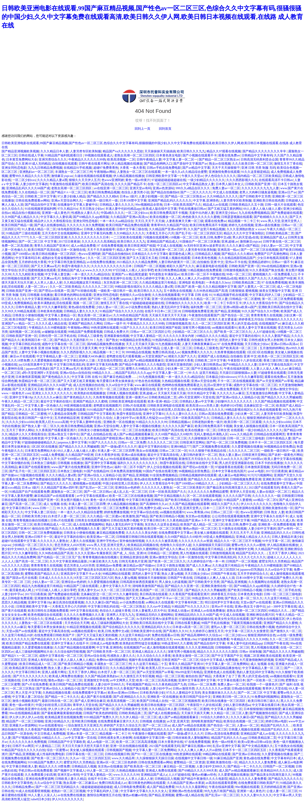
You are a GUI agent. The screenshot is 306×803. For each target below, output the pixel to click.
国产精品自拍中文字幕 (40, 204)
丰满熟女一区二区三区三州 (74, 171)
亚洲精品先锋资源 (31, 438)
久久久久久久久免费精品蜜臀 (208, 491)
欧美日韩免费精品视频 (104, 192)
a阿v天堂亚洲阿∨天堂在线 (40, 372)
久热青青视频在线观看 (230, 352)
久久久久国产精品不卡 (130, 184)
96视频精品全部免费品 (135, 340)
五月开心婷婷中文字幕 (148, 278)
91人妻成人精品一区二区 (39, 229)
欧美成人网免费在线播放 (66, 676)
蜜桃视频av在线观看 (87, 483)
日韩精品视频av (179, 422)
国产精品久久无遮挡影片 (71, 340)
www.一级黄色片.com (16, 393)
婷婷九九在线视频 (241, 225)
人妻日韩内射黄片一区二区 (177, 262)
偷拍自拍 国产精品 (45, 528)
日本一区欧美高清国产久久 (182, 204)
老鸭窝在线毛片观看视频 (123, 356)
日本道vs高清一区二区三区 (190, 627)
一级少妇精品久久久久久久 (206, 180)
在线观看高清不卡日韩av (276, 180)
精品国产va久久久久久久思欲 (123, 151)
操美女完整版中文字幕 (274, 290)
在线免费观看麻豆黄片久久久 (118, 721)
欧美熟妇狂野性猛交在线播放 (139, 643)
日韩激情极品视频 (119, 319)
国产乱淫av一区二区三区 (96, 487)
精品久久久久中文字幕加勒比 (244, 233)
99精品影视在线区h (128, 286)
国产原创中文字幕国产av (190, 163)
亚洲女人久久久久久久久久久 (52, 393)
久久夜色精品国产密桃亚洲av (104, 438)
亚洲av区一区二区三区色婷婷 (116, 762)
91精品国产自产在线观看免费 (29, 491)
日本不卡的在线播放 (269, 463)
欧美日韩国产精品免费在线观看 (127, 225)
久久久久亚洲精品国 (199, 647)
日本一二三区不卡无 (217, 508)
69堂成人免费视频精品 (17, 303)
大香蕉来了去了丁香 (227, 676)
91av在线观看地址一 (53, 725)
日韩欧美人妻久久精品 (70, 778)
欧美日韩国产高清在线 (97, 184)
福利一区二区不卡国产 (130, 467)
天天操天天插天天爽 (195, 713)
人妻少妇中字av (124, 417)
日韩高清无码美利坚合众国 (259, 159)
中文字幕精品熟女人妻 (198, 184)
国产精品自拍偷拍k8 (165, 192)
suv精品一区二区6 (265, 499)
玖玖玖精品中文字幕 (201, 393)
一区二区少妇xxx (24, 180)
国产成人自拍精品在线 (96, 434)
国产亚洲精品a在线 (224, 278)
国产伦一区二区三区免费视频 (226, 442)
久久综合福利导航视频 (69, 651)
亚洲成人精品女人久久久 (253, 536)
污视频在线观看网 (155, 237)
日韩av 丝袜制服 (250, 651)
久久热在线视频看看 (166, 294)
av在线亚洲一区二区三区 (111, 188)
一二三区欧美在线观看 (126, 237)
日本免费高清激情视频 (125, 471)
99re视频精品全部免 (149, 204)
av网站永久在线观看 (160, 602)
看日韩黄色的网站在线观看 (73, 294)
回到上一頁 (142, 128)
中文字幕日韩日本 (18, 508)
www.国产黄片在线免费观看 (70, 467)
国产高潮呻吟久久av (154, 504)
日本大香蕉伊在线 (107, 454)
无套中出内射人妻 (201, 212)
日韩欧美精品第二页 (280, 233)
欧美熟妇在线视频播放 (89, 393)
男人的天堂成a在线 (245, 237)
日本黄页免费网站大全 (21, 159)
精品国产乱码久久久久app (133, 372)
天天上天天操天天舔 (140, 344)
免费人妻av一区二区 (226, 188)
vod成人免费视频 (52, 454)
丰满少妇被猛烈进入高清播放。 (174, 569)
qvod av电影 (256, 471)
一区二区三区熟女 (116, 389)
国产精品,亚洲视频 (227, 311)
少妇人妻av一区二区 (274, 245)
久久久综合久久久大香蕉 (154, 655)
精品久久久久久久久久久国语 (217, 651)
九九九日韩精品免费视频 (45, 167)
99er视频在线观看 (247, 787)
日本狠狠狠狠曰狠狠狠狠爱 (262, 709)
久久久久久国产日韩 (237, 495)
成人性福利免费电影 (50, 754)
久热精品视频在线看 (176, 381)
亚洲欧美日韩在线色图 (268, 200)
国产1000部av (21, 253)
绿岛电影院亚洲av (69, 229)
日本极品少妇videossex (221, 376)
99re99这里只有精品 (188, 672)
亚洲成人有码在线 (40, 659)
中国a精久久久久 (112, 212)
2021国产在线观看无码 (264, 487)
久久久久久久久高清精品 (99, 241)
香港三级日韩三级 (275, 360)
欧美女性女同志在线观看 (232, 618)
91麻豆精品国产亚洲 (228, 758)
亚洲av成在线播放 (267, 225)
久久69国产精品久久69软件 (173, 434)
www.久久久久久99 (98, 270)
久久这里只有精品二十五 (281, 598)
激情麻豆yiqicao (62, 176)
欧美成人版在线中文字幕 (159, 208)
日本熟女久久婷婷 (73, 299)
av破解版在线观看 (54, 331)
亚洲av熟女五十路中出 (63, 434)
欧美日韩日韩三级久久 (263, 700)
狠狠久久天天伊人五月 (84, 180)
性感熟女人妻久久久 (85, 212)
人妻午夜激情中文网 (239, 549)
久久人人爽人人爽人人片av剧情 (187, 278)
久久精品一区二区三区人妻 (209, 299)
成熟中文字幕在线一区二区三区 (63, 344)
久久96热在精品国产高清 (210, 290)
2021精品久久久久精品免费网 (136, 262)
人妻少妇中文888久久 (110, 684)
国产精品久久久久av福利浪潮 (208, 479)
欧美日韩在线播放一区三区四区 (54, 253)
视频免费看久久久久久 (197, 352)
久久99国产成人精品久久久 (20, 217)
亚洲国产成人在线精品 (213, 356)
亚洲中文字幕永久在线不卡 (269, 516)
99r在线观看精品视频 (123, 458)
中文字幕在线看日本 (231, 680)
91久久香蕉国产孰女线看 (266, 270)
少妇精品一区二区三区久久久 (192, 331)
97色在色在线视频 (147, 381)
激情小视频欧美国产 (26, 700)
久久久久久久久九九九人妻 (260, 188)
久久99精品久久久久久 (222, 196)
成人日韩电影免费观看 (17, 598)
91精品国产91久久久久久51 (191, 606)
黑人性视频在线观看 (194, 553)
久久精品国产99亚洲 (282, 278)
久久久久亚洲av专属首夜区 (93, 553)
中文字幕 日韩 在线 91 (196, 294)
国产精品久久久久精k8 (102, 196)
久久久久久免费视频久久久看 (80, 528)
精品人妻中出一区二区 (132, 249)
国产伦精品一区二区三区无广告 (59, 557)
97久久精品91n (67, 208)
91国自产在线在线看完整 (160, 471)
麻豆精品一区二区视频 (179, 766)
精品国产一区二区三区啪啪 (25, 721)
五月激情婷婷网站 (272, 348)
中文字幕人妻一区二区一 (180, 159)
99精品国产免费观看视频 (85, 331)
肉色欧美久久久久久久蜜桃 (201, 217)
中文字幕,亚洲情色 (206, 200)
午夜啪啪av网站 (105, 171)
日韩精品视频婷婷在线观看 (198, 475)
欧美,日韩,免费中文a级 (215, 237)
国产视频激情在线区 (263, 713)
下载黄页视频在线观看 (246, 623)
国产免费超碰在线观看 (286, 212)
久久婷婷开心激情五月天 (206, 631)
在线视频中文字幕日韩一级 (152, 737)
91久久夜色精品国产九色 (169, 684)
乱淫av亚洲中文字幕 (218, 385)
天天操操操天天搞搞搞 (160, 151)
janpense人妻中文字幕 (135, 299)
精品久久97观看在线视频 (223, 151)
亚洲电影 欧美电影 (192, 282)
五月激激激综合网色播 (261, 393)
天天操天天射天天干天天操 (168, 315)
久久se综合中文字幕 (119, 385)
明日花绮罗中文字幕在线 (222, 602)
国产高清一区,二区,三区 (25, 504)
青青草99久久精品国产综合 (169, 225)
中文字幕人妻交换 (57, 274)
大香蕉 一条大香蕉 (132, 167)
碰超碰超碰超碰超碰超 (97, 787)
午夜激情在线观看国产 (65, 184)
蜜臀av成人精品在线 (190, 795)
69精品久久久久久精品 (212, 335)
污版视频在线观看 (32, 475)
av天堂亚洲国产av (154, 356)
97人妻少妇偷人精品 (71, 196)
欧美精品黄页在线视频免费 (28, 668)
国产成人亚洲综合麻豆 (90, 700)
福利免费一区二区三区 (206, 307)
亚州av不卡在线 (236, 262)
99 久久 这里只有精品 (203, 372)
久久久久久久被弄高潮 (161, 540)
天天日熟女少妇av (91, 208)
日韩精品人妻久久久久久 (117, 204)
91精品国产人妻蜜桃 (238, 499)
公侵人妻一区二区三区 (176, 348)
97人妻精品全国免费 (62, 413)
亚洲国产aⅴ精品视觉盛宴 (129, 274)
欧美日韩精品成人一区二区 (53, 524)
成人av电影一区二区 (101, 741)
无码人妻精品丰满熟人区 (211, 434)
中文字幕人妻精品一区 (60, 315)
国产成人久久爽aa (172, 549)
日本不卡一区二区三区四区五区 (270, 442)
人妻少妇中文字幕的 (34, 184)
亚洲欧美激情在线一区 (277, 508)
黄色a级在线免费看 (81, 307)
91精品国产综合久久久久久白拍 (121, 311)
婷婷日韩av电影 (276, 721)
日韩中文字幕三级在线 (132, 229)
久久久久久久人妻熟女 (157, 487)
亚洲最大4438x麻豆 (91, 356)
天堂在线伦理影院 (109, 360)
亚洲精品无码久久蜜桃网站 (139, 549)
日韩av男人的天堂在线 (121, 639)
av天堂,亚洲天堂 (178, 721)
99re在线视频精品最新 (24, 713)
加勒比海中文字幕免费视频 (80, 278)
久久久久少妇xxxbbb (20, 422)
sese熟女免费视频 (227, 389)
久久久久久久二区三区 (97, 286)
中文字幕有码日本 (27, 258)
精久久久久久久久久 (16, 639)
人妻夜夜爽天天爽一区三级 (184, 221)
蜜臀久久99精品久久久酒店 (144, 368)
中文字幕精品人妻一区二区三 (56, 356)
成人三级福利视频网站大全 (109, 623)
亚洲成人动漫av (178, 610)
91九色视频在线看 (167, 344)
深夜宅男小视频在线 (196, 327)
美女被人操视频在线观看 (251, 426)
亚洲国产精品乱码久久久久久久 (170, 200)
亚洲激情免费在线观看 (224, 171)
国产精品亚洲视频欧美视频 (20, 151)
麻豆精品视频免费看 (110, 532)
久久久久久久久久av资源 (195, 540)
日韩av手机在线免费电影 (164, 167)
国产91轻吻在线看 (83, 290)
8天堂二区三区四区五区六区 (93, 577)
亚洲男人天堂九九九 (120, 614)
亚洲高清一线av (228, 249)
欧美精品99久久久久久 (276, 770)
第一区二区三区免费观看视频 (282, 299)
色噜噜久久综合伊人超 (63, 319)
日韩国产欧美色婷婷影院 (100, 713)
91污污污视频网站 (259, 475)
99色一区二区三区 (238, 274)
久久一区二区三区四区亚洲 (48, 237)
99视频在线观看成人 (99, 155)
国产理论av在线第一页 (54, 290)
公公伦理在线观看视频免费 (230, 516)
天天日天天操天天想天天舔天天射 (85, 746)
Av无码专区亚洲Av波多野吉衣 (204, 245)
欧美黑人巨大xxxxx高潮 (52, 422)
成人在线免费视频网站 (88, 524)
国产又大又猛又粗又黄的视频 (122, 528)
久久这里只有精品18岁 (17, 635)
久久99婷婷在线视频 (199, 389)
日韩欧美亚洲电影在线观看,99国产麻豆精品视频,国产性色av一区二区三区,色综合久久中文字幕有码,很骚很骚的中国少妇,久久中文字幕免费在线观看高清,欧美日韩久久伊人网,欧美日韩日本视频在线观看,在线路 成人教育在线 (152, 17)
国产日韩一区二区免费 (103, 299)
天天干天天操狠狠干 (226, 167)
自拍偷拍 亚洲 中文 (210, 262)
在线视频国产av (270, 323)
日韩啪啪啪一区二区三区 (232, 647)
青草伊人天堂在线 (242, 491)
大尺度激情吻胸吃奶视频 (256, 659)
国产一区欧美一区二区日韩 (265, 680)
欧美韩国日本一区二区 (37, 340)
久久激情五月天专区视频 (137, 676)
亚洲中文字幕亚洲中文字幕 (231, 520)
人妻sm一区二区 (248, 725)
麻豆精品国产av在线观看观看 (54, 495)
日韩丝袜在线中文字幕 (202, 463)
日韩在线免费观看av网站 (32, 200)
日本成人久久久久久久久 (56, 577)
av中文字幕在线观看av (92, 495)
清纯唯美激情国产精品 (147, 586)
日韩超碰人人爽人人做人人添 (214, 577)
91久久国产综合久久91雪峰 (260, 311)
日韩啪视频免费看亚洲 (197, 311)
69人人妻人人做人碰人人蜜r (262, 208)
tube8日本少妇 (41, 799)
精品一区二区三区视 (170, 676)
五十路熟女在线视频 (178, 290)
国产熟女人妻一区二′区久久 (41, 426)
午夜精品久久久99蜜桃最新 (47, 327)
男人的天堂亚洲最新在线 (236, 463)
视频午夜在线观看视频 (144, 659)
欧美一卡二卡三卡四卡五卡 (223, 303)
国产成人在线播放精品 (49, 225)
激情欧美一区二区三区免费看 (108, 508)
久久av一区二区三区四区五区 (90, 758)
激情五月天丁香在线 (288, 163)
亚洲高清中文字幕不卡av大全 (80, 573)
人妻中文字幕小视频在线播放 (39, 352)
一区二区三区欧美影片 (189, 487)
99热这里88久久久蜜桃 (207, 598)
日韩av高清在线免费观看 (216, 413)
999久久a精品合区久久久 (193, 188)
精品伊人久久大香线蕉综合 (53, 221)
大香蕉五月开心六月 (160, 233)
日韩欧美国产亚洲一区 (260, 184)
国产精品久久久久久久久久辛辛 (264, 151)
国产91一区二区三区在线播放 (130, 430)
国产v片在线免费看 (35, 684)
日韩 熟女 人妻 (274, 512)
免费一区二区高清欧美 (17, 245)
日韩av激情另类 (183, 688)
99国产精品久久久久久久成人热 (273, 520)
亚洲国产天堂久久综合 (96, 417)
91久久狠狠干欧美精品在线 (208, 450)
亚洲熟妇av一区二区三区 (36, 171)
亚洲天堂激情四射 (179, 364)
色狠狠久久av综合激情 (135, 294)
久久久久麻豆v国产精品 (242, 245)
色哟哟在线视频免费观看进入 (182, 385)
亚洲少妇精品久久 (57, 721)
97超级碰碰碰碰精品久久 (39, 442)
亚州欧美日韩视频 (83, 721)
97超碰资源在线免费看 (213, 639)
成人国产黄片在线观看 (96, 696)
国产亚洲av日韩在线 (246, 754)
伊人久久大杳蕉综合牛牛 (260, 303)
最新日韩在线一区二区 (57, 700)
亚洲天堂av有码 (140, 188)
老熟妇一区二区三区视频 (68, 791)
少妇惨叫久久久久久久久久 (234, 401)
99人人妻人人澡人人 (42, 795)
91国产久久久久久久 (134, 327)
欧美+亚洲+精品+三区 (163, 401)
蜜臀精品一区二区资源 (189, 762)
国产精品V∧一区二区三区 (69, 192)
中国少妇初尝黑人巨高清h (167, 409)
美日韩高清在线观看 (154, 594)
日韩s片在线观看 (134, 405)
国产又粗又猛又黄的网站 (225, 208)
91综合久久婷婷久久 (215, 717)
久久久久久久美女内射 (179, 335)
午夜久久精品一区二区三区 (20, 401)
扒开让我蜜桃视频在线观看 (37, 270)
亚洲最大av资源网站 (23, 725)
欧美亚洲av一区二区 (101, 536)
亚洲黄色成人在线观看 (219, 672)
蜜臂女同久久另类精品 (274, 561)
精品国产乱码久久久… (251, 553)
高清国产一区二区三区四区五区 (162, 590)
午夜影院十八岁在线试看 (245, 360)
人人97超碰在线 (264, 331)
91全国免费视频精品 (164, 475)
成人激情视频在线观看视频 (165, 647)
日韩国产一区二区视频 (149, 266)
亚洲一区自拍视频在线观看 (170, 299)
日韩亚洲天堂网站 (192, 442)
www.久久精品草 (241, 434)
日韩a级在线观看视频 (246, 688)
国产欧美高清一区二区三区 (239, 348)
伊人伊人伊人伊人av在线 (65, 709)
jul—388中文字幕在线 (282, 606)
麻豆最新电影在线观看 (211, 266)
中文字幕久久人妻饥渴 (56, 217)
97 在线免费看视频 (110, 245)
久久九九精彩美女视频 (28, 274)
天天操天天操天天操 (172, 393)
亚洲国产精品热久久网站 (85, 323)
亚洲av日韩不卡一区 (39, 536)
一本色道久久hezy (218, 282)
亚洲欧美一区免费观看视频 (276, 524)
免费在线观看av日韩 (166, 635)
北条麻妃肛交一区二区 (259, 405)
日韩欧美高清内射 (135, 409)
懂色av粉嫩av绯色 (204, 774)
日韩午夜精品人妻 (149, 159)
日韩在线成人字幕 (31, 155)
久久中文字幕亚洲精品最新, (41, 299)
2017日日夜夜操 (69, 241)
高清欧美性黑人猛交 (16, 799)
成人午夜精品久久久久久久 (205, 409)
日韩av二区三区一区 (173, 450)
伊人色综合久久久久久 (220, 176)
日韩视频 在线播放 (40, 294)
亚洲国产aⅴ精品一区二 (18, 323)
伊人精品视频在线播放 (126, 163)
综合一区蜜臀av (57, 750)
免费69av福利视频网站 (111, 659)
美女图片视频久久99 (74, 499)
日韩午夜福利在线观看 (34, 569)
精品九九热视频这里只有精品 (42, 586)
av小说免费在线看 (137, 307)
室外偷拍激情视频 (131, 540)
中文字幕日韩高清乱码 (69, 364)
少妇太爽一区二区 (177, 368)
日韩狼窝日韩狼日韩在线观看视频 (139, 536)
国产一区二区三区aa (156, 725)
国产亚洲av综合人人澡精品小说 (238, 397)
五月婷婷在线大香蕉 (33, 262)
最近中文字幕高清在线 (163, 454)
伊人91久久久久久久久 (256, 504)
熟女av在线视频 (220, 163)
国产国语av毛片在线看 (21, 577)
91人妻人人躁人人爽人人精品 (74, 659)
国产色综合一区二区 (235, 315)
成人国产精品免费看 (161, 787)
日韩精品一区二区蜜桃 (244, 299)
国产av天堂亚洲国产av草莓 (274, 381)
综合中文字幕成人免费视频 (219, 659)
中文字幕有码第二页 (189, 602)
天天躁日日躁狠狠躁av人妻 (238, 372)
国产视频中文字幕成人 (69, 770)
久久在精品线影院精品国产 (237, 258)
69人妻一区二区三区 (101, 770)
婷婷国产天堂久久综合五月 (122, 725)
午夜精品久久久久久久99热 (87, 159)
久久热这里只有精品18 (227, 565)
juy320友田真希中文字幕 (35, 364)
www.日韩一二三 (43, 508)
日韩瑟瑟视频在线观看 (236, 217)
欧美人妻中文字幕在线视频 (257, 327)
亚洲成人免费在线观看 (161, 770)
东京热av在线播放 (197, 516)
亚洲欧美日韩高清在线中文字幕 (280, 307)
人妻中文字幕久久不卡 (44, 458)
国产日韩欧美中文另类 (255, 196)
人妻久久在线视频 (82, 540)
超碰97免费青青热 (105, 167)
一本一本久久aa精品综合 (116, 221)
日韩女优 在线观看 (230, 430)
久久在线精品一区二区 (34, 192)
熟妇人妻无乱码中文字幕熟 (170, 307)
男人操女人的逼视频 (173, 582)
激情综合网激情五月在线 (104, 795)
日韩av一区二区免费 (132, 442)
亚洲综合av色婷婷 (127, 487)
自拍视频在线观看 (64, 163)
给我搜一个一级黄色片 (262, 684)
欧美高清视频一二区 (121, 159)
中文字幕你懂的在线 (16, 463)
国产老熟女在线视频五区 (268, 618)
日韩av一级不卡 (282, 262)
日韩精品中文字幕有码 (257, 155)
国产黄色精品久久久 (147, 319)
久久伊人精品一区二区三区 (138, 717)
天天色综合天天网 (76, 623)
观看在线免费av (229, 155)
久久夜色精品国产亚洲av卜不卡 (188, 520)
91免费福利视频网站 (265, 696)
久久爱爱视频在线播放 (46, 360)
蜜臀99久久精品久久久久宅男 (29, 176)
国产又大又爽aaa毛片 (45, 266)
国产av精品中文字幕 (196, 167)
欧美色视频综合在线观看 (45, 614)
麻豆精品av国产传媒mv (139, 565)
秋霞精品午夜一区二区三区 (37, 381)
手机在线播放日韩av (192, 208)
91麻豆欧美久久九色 (103, 561)
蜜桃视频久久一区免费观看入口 (274, 274)
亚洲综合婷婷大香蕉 (179, 360)
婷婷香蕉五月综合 (250, 319)
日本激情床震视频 (27, 376)
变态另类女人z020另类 (69, 545)
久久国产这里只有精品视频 (206, 229)
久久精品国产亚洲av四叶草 (167, 229)
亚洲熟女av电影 (211, 499)
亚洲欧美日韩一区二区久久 (231, 696)
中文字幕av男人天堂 (287, 795)
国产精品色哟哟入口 (158, 163)
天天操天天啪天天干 (89, 389)
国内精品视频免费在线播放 (106, 344)
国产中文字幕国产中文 (227, 655)
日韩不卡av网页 (23, 746)
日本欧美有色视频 (204, 258)
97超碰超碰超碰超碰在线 (169, 180)
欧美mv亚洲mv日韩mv (123, 692)
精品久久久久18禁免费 (54, 766)
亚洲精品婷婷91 (259, 262)
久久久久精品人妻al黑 (52, 180)
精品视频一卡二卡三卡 (243, 221)
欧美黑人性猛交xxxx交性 (153, 417)
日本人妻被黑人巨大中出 (149, 610)
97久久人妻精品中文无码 (183, 692)
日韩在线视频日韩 (117, 754)
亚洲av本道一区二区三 (82, 733)
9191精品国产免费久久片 (104, 409)
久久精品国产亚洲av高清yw (129, 217)
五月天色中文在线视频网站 (60, 233)
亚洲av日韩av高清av (284, 344)
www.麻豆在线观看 (147, 385)
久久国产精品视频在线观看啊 (275, 401)
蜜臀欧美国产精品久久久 (42, 573)
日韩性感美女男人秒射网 (266, 340)
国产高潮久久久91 (175, 631)
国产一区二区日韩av (98, 491)
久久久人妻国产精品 (276, 335)
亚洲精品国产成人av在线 (257, 733)
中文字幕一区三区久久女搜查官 (247, 631)
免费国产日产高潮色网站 (271, 253)
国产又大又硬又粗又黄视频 (76, 381)
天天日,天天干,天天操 (150, 221)
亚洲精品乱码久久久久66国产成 (28, 188)
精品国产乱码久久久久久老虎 (161, 729)
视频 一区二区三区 (86, 303)
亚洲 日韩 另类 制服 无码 (258, 167)
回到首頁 (165, 128)
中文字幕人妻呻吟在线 (86, 422)
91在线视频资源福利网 (40, 208)
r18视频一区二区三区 (183, 237)
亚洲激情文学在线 (96, 680)
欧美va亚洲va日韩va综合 (255, 741)
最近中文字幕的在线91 (244, 335)
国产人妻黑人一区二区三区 (257, 286)
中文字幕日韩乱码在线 (24, 344)
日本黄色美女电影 (168, 155)
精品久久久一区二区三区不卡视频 (237, 540)
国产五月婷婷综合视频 (82, 598)
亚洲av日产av (287, 192)
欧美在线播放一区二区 (165, 217)
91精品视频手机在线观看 (230, 294)
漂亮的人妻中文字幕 (233, 340)
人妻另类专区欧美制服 (85, 151)
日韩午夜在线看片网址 (94, 163)
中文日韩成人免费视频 (49, 733)
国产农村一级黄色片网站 (285, 454)
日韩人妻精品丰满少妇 (287, 536)
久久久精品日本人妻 (54, 151)
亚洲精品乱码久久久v (276, 532)
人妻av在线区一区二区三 (273, 491)
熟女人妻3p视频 (172, 573)
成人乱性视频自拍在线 (88, 385)
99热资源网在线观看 (105, 327)
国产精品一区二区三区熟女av (219, 159)
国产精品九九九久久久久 (285, 778)
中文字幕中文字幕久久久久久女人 (143, 791)
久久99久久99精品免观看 (19, 311)
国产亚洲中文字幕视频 (100, 463)
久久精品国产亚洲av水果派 (85, 639)
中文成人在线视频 (225, 192)
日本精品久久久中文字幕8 (149, 253)
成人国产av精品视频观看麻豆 (144, 360)
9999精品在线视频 (138, 352)
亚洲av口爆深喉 (40, 549)
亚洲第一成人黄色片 (56, 212)
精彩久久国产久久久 (180, 266)
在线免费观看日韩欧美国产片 (55, 635)
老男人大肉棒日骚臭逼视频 (258, 192)
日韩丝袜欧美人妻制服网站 (191, 737)
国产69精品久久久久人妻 (240, 364)
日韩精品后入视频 (207, 253)
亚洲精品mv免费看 (109, 565)
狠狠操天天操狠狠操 (152, 577)
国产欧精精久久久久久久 (271, 217)
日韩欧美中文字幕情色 (17, 782)
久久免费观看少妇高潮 (40, 774)
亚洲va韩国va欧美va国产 (240, 307)
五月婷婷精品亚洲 (66, 417)
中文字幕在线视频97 (113, 348)
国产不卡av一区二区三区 (173, 598)
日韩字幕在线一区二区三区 (281, 241)
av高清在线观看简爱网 (221, 782)
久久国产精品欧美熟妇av (102, 676)
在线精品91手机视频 (78, 167)
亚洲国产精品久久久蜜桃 (90, 401)
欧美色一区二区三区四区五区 (278, 356)
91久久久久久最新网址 (191, 787)
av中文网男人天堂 (122, 680)
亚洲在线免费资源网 (40, 778)
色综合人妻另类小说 (135, 192)
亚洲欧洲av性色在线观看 (186, 791)
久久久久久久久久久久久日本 (88, 237)
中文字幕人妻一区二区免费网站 (227, 664)
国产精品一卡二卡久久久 (62, 696)
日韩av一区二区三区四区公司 (150, 331)
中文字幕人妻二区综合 (40, 512)
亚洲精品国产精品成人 (162, 241)
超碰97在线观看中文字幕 (19, 540)
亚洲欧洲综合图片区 (260, 614)
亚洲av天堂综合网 (203, 381)
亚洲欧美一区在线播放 (118, 422)
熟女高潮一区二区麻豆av (95, 315)
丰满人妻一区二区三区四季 (116, 450)
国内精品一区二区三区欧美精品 (259, 176)
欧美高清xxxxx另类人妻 (202, 405)
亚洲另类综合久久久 (53, 159)
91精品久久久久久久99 (151, 422)
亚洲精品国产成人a (273, 237)
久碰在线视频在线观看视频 (93, 176)
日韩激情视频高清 (235, 270)
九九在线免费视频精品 (254, 212)
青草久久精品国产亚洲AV (51, 245)
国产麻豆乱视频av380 (196, 746)
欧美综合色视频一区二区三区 (243, 721)
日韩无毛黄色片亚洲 (133, 561)
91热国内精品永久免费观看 (171, 340)
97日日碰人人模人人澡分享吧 (133, 270)
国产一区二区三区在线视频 (259, 249)
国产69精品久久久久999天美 (197, 770)
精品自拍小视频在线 (26, 212)
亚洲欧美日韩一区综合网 (279, 479)
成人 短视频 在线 (55, 504)
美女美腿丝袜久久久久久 (219, 692)
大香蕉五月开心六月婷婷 (69, 606)
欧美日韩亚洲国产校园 (140, 245)
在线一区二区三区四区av (164, 184)
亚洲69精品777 (181, 446)
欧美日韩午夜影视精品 (117, 479)
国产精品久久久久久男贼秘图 (281, 397)
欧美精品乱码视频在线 (143, 545)
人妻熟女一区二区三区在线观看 (139, 171)
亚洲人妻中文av (88, 590)
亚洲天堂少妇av (226, 212)
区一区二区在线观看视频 (204, 495)
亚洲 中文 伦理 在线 (170, 389)
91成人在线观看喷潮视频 (32, 791)
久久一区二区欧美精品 (65, 286)
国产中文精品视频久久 (206, 368)
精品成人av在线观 (215, 204)
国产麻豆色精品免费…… (120, 376)
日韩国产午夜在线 (223, 573)
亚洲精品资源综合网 (134, 557)
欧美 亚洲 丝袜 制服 (44, 348)
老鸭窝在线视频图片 (107, 405)
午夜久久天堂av (192, 176)
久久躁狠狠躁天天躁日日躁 (207, 438)
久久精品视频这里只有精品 (83, 282)
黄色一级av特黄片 (137, 180)
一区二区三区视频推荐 (184, 700)
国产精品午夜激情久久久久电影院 (142, 364)
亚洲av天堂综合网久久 (66, 200)
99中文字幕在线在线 (84, 610)
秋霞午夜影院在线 (142, 389)
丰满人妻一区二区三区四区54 (218, 569)
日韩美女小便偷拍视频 (28, 315)
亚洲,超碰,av (229, 241)
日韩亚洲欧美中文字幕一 (163, 176)
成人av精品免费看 (83, 245)
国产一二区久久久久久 (196, 192)
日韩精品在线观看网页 (269, 434)
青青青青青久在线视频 (266, 315)
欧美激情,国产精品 (135, 516)
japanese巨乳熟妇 (37, 368)
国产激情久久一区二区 (286, 631)
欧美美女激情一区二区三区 (191, 655)
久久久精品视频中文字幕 (219, 286)
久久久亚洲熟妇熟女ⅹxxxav (246, 229)
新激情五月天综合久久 (194, 458)
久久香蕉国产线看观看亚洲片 (56, 430)
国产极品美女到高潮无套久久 (226, 487)
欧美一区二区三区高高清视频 (156, 680)
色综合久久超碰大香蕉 (115, 610)
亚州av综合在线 (95, 655)
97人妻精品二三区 (48, 746)
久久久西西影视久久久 (241, 180)
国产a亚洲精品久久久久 (129, 696)
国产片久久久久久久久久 (102, 549)
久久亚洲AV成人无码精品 (33, 163)
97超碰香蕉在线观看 (272, 372)
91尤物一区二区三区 (173, 438)
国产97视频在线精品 (26, 737)
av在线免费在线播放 (101, 262)
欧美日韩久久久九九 (191, 151)
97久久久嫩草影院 (54, 307)
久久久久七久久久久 (252, 557)
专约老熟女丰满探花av (164, 274)
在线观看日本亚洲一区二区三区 (205, 729)
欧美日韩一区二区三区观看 (243, 422)
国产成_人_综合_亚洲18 (129, 553)
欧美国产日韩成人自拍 (152, 700)
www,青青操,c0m (198, 512)
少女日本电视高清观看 (272, 258)
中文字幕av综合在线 (144, 512)
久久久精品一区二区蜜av (104, 516)
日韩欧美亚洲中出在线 (116, 278)
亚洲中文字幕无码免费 (96, 233)
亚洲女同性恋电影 (14, 167)
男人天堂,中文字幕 (28, 692)
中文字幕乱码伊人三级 (265, 294)
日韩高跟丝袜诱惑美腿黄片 (138, 582)
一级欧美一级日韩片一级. (101, 200)
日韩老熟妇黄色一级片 (207, 422)
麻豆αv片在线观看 (22, 356)
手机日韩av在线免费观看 (35, 770)
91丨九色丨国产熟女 (104, 340)
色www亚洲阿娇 (112, 180)
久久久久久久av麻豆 (231, 393)
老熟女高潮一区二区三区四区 (134, 155)
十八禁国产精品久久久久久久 (87, 729)
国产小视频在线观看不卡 (199, 155)
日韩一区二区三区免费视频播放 (40, 532)
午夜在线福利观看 (236, 368)
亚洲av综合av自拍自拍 (75, 372)
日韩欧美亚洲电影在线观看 (127, 401)
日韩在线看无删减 (187, 623)
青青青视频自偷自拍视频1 (31, 520)
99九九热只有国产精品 (143, 348)
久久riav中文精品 (158, 606)
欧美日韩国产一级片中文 (36, 417)
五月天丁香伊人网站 (20, 430)
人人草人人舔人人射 (48, 282)
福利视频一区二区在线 (24, 331)
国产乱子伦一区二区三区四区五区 (198, 233)
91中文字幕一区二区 (276, 540)
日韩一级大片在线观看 (280, 204)
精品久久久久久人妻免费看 (258, 762)
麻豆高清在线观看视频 (68, 602)
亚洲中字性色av (102, 467)
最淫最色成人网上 (181, 253)
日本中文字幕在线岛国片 (275, 364)
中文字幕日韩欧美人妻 (21, 766)
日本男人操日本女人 (230, 184)
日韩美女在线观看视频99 (92, 520)
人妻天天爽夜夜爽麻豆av (199, 344)
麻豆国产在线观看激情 (34, 467)
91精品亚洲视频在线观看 (84, 627)
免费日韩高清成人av (166, 352)
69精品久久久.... (103, 372)
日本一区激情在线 (72, 249)
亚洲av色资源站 (163, 188)
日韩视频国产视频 (118, 750)
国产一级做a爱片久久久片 (119, 446)
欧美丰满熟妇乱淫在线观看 (53, 303)
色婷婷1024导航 (231, 405)
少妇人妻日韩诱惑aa (207, 364)
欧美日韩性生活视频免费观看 (48, 610)
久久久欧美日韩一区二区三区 (252, 163)
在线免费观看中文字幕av (278, 483)
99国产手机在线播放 (215, 623)
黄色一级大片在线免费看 (107, 499)
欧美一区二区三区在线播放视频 (131, 495)
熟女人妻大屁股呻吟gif (141, 438)
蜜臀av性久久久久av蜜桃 (248, 545)
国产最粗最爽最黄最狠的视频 (61, 713)
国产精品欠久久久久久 (56, 483)
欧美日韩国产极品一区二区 (28, 319)
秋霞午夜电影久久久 (76, 266)
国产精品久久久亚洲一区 (182, 586)
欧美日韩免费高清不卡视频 (169, 212)
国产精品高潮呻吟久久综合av (201, 635)
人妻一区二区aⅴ (36, 286)
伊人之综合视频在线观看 (164, 467)
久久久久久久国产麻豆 (177, 426)
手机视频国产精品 (138, 684)
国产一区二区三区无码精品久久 (58, 787)
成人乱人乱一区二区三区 (130, 491)
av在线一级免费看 (289, 635)
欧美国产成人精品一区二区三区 (103, 368)
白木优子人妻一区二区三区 (66, 516)
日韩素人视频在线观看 (99, 229)
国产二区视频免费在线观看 (211, 446)
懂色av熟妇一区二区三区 (200, 528)
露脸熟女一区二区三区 (66, 491)
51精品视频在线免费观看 (204, 270)
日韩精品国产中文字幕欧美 (96, 413)
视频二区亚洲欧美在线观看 (262, 655)
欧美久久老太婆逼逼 (223, 319)
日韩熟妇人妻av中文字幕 (196, 401)
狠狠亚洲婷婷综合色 (261, 417)
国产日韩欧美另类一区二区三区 (109, 651)
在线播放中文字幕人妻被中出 (77, 204)
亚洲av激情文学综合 (284, 389)
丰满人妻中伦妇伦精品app (123, 208)
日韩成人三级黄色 (90, 335)
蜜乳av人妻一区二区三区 (228, 627)
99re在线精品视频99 (275, 266)
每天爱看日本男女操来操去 (115, 381)
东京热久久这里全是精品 (162, 524)
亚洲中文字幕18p (21, 397)
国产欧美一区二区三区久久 (233, 331)
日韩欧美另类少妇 (34, 516)
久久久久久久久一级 (266, 495)
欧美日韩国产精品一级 (17, 225)
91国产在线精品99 (96, 471)
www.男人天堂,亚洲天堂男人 (281, 221)
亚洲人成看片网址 (54, 672)
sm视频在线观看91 (225, 327)
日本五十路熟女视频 (171, 565)
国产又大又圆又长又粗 (142, 258)
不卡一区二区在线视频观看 (236, 381)
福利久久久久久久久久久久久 (138, 463)
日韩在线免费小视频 (125, 520)
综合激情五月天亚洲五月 (85, 725)
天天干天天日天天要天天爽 (78, 348)
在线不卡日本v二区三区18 (163, 311)
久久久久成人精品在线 (51, 323)
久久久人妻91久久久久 (181, 413)
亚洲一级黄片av (136, 397)
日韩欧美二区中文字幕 (40, 196)
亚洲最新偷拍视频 (116, 335)
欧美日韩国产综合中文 (135, 569)
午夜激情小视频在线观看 (149, 733)
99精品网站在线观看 (116, 573)
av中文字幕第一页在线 (80, 737)
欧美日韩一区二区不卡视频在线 (203, 274)
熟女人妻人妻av (230, 454)
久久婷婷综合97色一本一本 (206, 561)
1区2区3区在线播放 (260, 352)
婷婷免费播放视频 (116, 512)
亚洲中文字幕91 (154, 413)
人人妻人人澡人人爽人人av (268, 368)
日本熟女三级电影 (43, 463)
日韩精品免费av (23, 787)
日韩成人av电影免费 (104, 643)
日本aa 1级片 (128, 196)
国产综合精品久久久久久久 (121, 627)
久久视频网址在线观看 (263, 582)
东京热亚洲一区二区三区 (166, 249)
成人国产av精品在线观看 (189, 725)
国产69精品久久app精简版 (91, 217)
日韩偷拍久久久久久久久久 (184, 303)
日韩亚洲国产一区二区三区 (180, 659)
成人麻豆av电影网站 (232, 475)
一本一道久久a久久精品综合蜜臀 (184, 171)
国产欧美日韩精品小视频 (182, 499)
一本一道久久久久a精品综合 (90, 274)
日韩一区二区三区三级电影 (245, 438)
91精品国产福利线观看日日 (64, 155)
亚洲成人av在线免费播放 (208, 610)
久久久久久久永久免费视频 (85, 225)
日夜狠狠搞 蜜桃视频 (243, 290)
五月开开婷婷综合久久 (253, 573)
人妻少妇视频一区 (151, 196)
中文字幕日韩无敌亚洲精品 (66, 262)
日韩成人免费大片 (116, 331)
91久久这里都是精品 (255, 171)
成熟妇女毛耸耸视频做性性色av (64, 258)
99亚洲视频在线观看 (78, 405)
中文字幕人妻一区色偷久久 (43, 405)
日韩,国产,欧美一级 (187, 286)
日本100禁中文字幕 (133, 200)
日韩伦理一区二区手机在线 (57, 335)
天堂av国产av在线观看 (255, 602)
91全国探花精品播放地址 (223, 668)
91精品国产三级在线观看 (23, 233)
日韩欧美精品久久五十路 (246, 204)
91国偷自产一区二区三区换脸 (199, 241)
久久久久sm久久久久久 (227, 458)
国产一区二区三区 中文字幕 (38, 241)
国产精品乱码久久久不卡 (48, 639)
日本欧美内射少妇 (152, 692)
